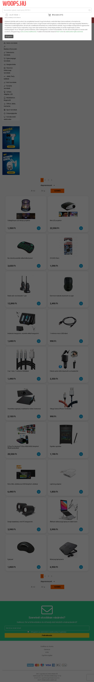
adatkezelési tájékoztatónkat (74, 31)
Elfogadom (9, 36)
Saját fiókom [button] (12, 15)
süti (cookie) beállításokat (29, 31)
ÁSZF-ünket (59, 31)
